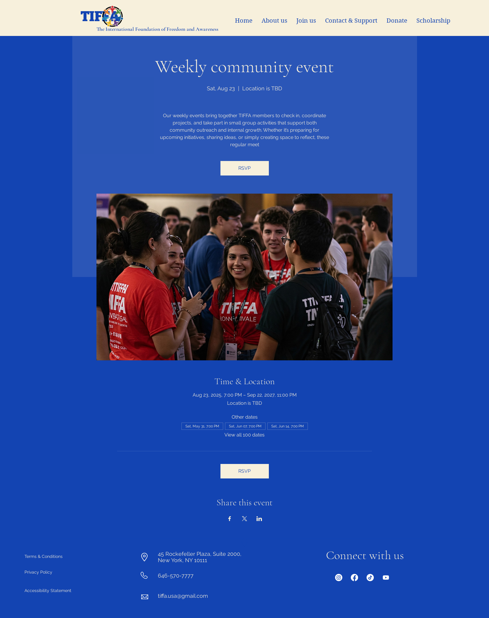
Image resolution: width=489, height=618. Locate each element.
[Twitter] (370, 577)
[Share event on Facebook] (230, 518)
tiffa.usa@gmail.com (183, 596)
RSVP (244, 168)
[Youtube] (386, 577)
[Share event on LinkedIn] (259, 518)
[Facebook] (354, 577)
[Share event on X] (244, 518)
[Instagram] (338, 577)
